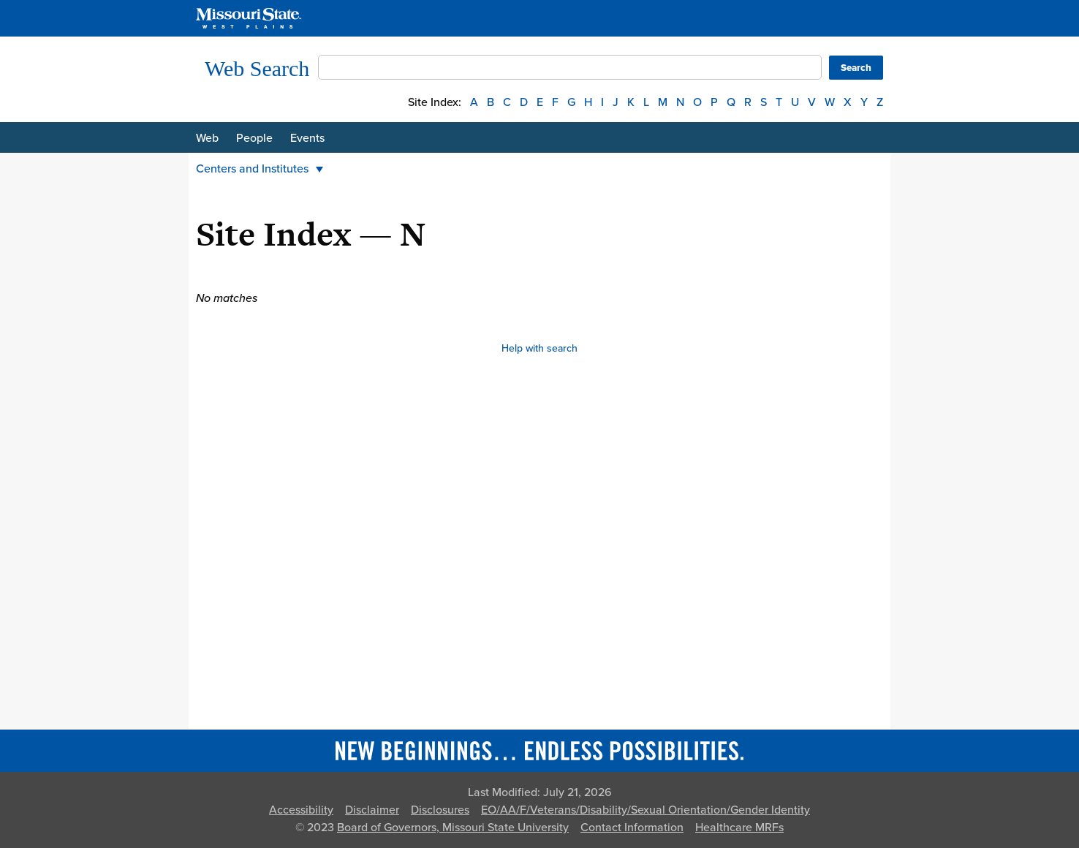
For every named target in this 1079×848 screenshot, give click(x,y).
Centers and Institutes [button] (259, 169)
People (254, 138)
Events (307, 138)
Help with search (539, 348)
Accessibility (301, 810)
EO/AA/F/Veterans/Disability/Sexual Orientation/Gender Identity (645, 810)
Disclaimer (372, 810)
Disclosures (440, 810)
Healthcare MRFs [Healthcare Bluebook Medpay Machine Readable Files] (739, 827)
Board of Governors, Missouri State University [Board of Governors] (453, 827)
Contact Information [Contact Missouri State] (632, 827)
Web (207, 138)
